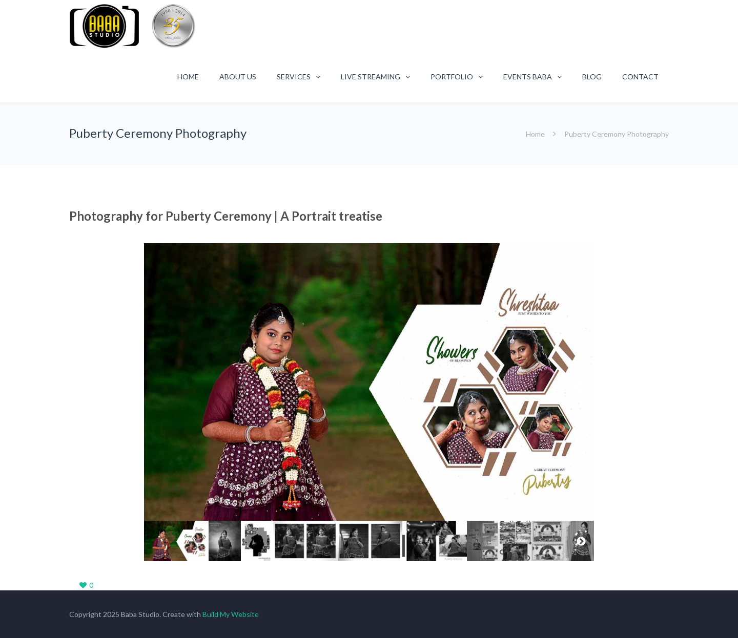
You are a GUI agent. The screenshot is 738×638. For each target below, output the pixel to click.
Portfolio (451, 76)
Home (188, 76)
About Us (237, 76)
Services (294, 76)
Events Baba (527, 76)
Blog (592, 76)
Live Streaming (370, 76)
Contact (640, 76)
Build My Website (230, 614)
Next (578, 387)
